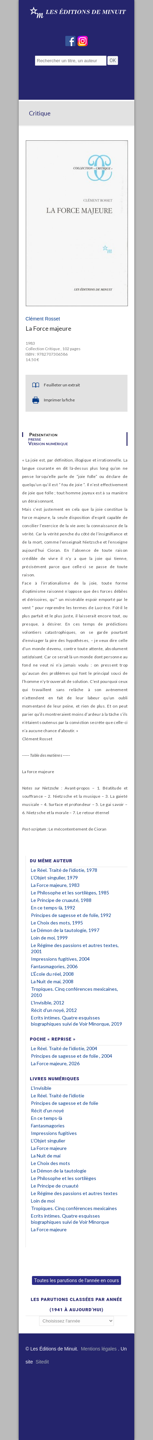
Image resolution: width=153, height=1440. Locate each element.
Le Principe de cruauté (55, 1186)
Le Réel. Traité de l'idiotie (57, 1095)
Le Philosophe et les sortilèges (63, 1178)
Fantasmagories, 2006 (54, 966)
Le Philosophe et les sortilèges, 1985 (70, 892)
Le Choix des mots (50, 1163)
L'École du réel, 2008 (52, 974)
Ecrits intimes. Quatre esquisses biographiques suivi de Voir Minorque (70, 1219)
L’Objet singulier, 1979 (54, 877)
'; (76, 1321)
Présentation (43, 434)
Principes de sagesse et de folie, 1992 (71, 915)
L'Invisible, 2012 (47, 1002)
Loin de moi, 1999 (49, 938)
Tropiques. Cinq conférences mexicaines (74, 1208)
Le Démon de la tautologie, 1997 (65, 930)
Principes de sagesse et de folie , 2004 (71, 1056)
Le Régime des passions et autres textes (74, 1193)
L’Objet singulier (48, 1140)
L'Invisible (41, 1088)
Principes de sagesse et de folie (64, 1103)
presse (34, 439)
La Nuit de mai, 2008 (52, 981)
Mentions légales (99, 1349)
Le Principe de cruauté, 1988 (61, 900)
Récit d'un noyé (47, 1110)
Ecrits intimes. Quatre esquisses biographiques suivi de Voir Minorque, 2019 (76, 1021)
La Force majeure (49, 1148)
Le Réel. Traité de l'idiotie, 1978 (64, 870)
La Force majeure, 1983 (55, 885)
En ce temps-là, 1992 (53, 907)
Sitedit (42, 1361)
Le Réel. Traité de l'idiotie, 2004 (64, 1048)
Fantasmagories (48, 1125)
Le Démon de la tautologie (58, 1171)
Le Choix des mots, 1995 (57, 922)
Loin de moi (43, 1201)
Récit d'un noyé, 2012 (54, 1010)
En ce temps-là (46, 1118)
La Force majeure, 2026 (55, 1063)
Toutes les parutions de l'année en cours (76, 1280)
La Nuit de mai (46, 1155)
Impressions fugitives (54, 1133)
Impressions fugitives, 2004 (60, 959)
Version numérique (48, 443)
